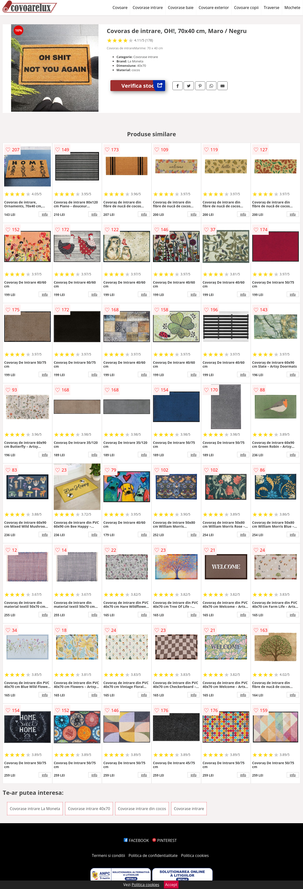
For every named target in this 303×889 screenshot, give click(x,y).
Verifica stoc (143, 85)
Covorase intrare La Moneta (35, 808)
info (45, 214)
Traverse (271, 7)
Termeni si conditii (108, 855)
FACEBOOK (136, 840)
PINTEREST (164, 840)
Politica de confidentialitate (153, 855)
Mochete (292, 7)
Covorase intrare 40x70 (89, 808)
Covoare (120, 7)
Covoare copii (246, 7)
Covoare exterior (214, 7)
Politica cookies (195, 855)
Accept (171, 884)
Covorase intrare (148, 7)
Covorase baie (181, 7)
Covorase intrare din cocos (142, 808)
